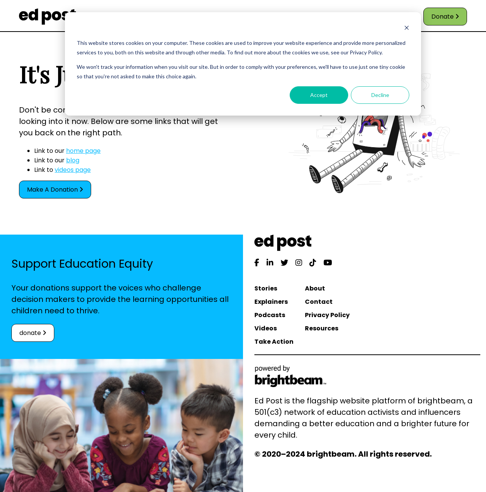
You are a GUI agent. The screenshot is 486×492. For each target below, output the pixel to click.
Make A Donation (55, 189)
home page (83, 150)
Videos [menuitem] (265, 328)
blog (72, 160)
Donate (445, 16)
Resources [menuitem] (321, 328)
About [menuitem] (315, 288)
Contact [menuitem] (319, 301)
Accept (319, 95)
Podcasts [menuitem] (269, 315)
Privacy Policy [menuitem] (327, 315)
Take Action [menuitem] (273, 341)
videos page (73, 169)
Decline (380, 95)
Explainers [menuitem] (271, 301)
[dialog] (243, 64)
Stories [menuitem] (265, 288)
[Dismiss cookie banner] (406, 28)
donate (32, 333)
